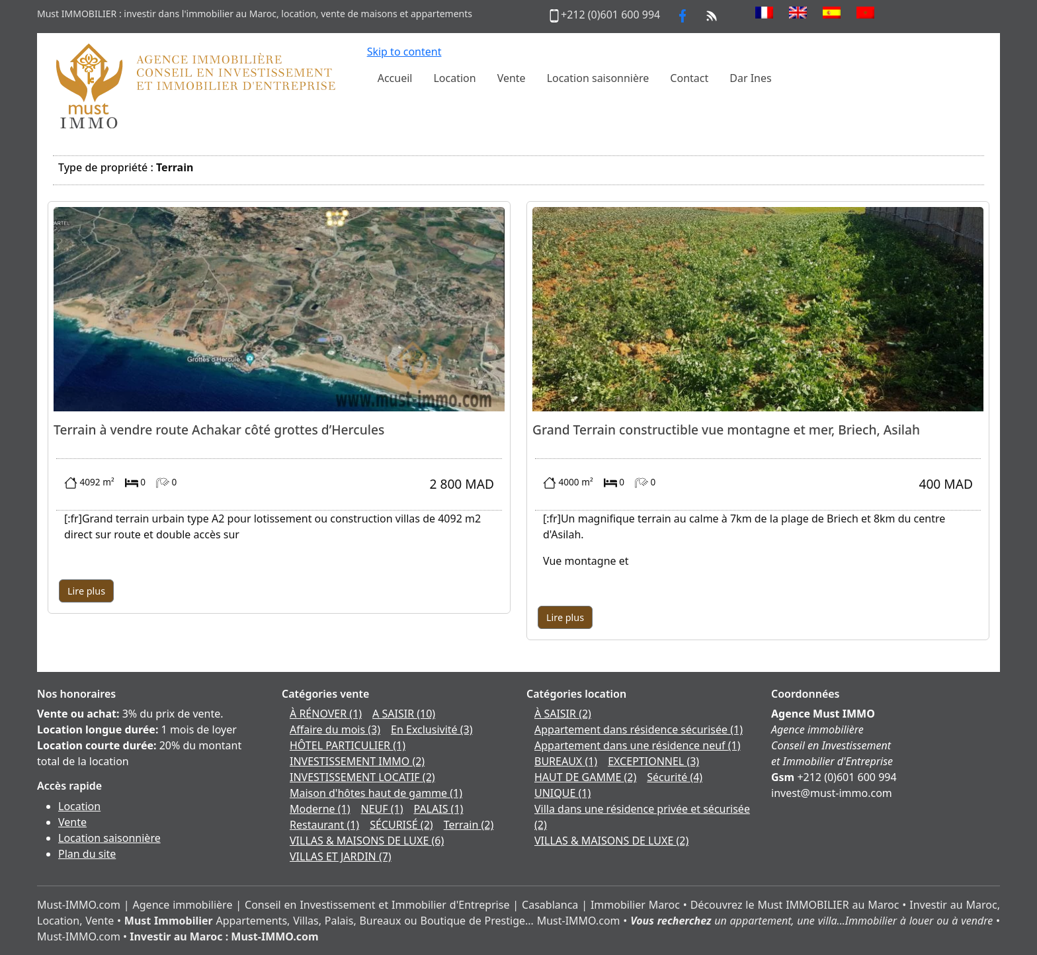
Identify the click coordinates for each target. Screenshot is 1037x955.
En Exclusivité (431, 729)
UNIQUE (562, 793)
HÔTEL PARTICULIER (347, 745)
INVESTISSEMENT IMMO (357, 761)
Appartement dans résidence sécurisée (638, 729)
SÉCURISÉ (401, 824)
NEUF (382, 809)
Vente (72, 822)
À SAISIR (562, 713)
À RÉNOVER (326, 713)
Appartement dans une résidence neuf (637, 745)
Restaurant (324, 824)
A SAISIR (403, 713)
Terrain (469, 824)
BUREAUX (565, 761)
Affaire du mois (335, 729)
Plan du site (87, 854)
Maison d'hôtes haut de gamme (376, 793)
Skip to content (404, 51)
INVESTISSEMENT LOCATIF (362, 777)
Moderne (320, 809)
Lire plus (86, 591)
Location (79, 806)
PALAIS (439, 809)
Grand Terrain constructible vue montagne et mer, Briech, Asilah (726, 429)
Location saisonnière (109, 838)
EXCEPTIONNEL (653, 761)
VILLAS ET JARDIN (341, 856)
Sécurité (674, 777)
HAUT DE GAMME (585, 777)
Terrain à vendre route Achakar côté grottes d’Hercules (219, 429)
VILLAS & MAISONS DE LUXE (367, 840)
